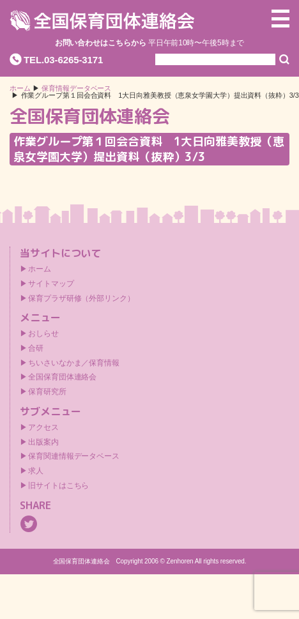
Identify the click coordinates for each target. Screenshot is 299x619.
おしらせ (43, 333)
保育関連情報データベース (73, 456)
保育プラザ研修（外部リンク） (81, 298)
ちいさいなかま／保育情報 (73, 362)
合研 (35, 348)
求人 (35, 470)
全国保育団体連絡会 (62, 376)
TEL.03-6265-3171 (63, 59)
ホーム (20, 88)
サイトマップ (50, 283)
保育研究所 (47, 391)
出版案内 (43, 442)
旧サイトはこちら (58, 485)
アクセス (43, 427)
